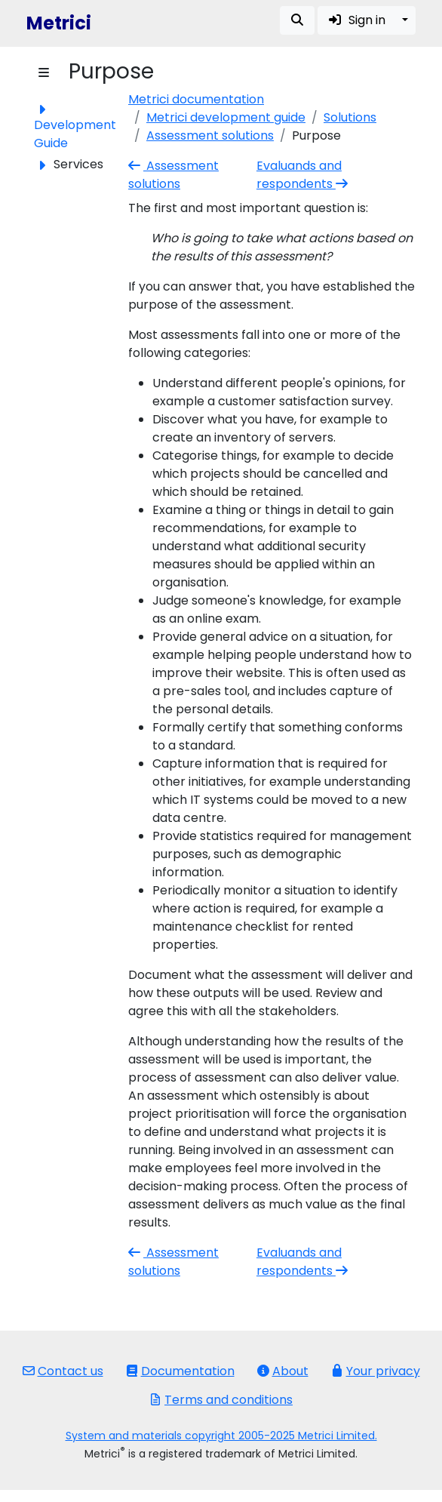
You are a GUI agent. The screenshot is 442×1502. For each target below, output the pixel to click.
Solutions (350, 117)
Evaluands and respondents (303, 174)
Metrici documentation (196, 99)
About (282, 1371)
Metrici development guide (225, 117)
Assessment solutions (210, 135)
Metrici (58, 23)
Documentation (180, 1371)
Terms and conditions (221, 1399)
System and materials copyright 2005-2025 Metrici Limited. (221, 1435)
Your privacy (375, 1371)
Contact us (63, 1371)
